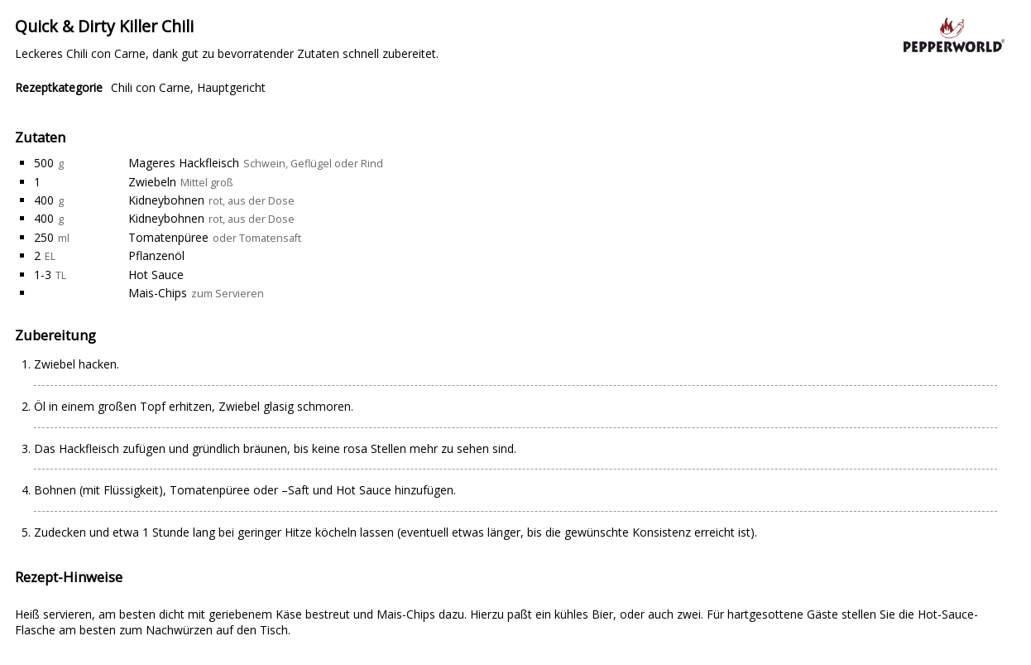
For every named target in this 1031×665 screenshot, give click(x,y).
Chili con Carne (150, 87)
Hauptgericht (231, 87)
